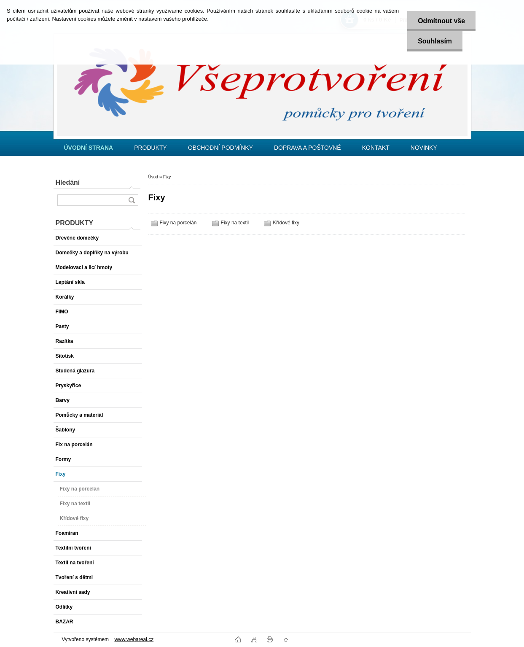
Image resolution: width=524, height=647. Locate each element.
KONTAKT (376, 147)
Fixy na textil (235, 223)
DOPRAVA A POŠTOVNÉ (307, 147)
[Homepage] (89, 147)
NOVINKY (424, 147)
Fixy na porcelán (178, 223)
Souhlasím (435, 41)
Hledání (68, 182)
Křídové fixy (286, 223)
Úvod (153, 177)
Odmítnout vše (441, 20)
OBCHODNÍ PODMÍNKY (220, 147)
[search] (131, 200)
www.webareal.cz (133, 639)
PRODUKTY (150, 147)
